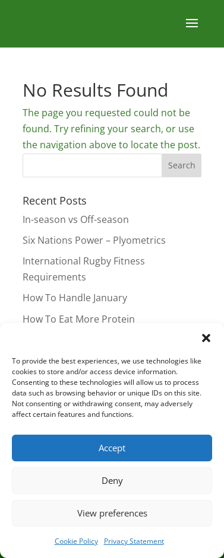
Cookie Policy (76, 541)
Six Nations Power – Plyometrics (94, 240)
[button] (206, 338)
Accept (112, 448)
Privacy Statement (134, 541)
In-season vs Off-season (76, 219)
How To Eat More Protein (79, 319)
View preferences (112, 513)
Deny (112, 480)
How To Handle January (75, 297)
